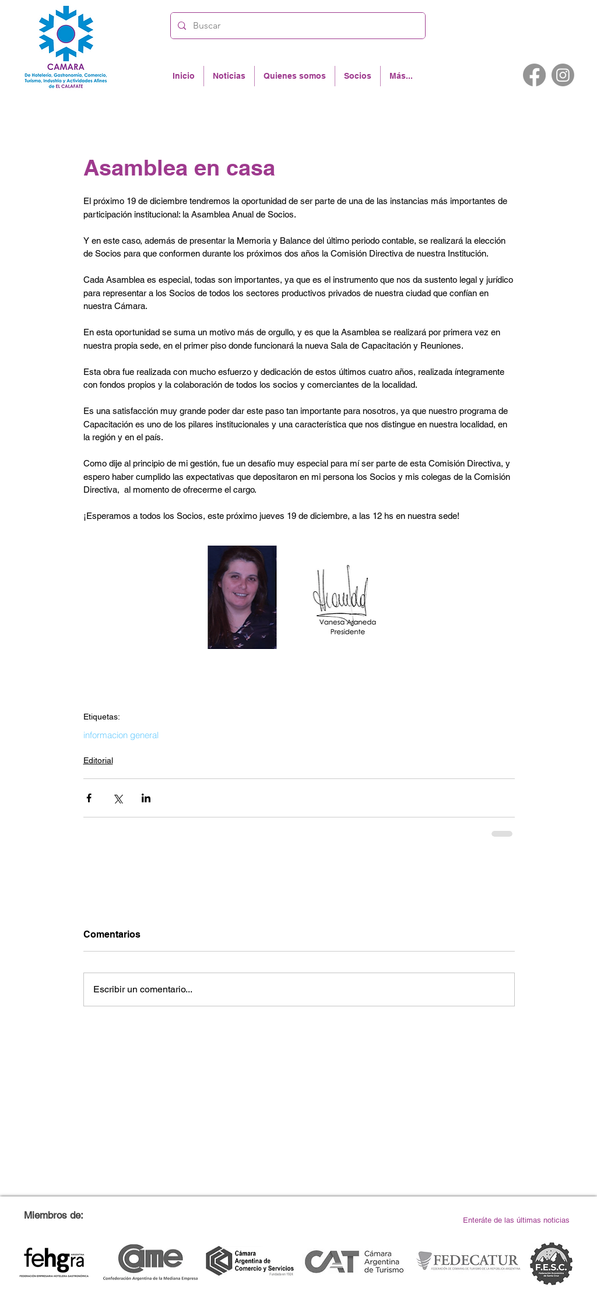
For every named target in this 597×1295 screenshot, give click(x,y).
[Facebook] (534, 75)
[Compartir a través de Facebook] (88, 797)
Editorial (98, 760)
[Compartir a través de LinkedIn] (146, 797)
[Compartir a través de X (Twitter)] (117, 797)
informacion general (121, 735)
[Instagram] (563, 75)
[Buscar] (297, 25)
